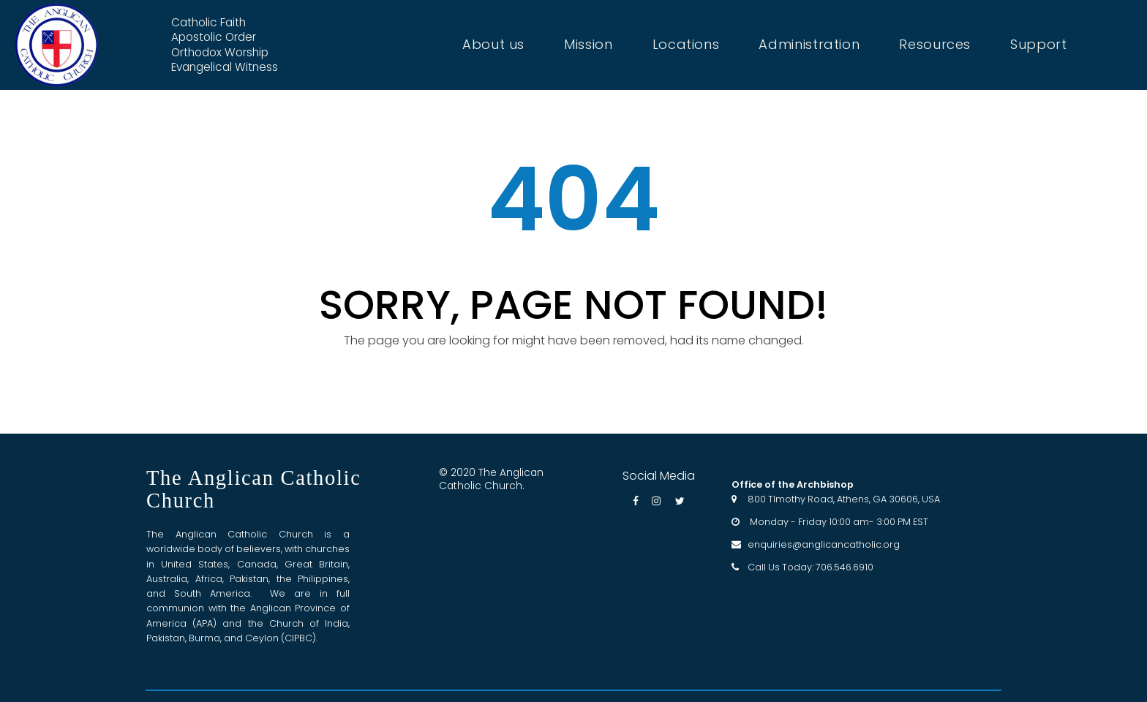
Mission (588, 44)
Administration (809, 44)
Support (1038, 44)
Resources (935, 44)
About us (493, 44)
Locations (686, 44)
